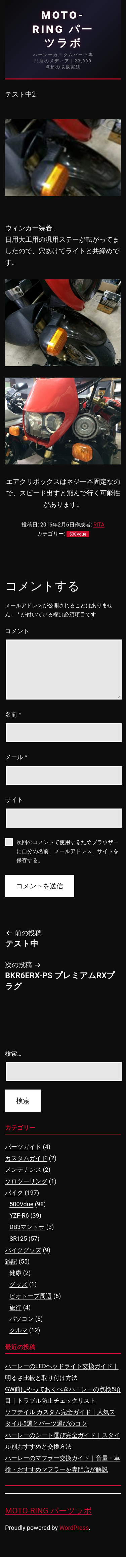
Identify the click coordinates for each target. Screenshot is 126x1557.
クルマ (18, 1330)
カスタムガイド (26, 1158)
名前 (13, 714)
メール (16, 757)
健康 (15, 1272)
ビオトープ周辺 (30, 1295)
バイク (14, 1192)
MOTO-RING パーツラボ (63, 29)
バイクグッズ (23, 1250)
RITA (98, 524)
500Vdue (77, 534)
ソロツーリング (26, 1181)
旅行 (15, 1307)
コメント (17, 631)
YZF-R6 (19, 1215)
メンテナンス (23, 1169)
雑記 (11, 1261)
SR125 (18, 1238)
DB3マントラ (27, 1226)
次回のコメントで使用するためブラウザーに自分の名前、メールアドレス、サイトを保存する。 (67, 851)
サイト (14, 799)
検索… (13, 1053)
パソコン (21, 1318)
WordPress (74, 1527)
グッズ (18, 1284)
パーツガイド (23, 1146)
